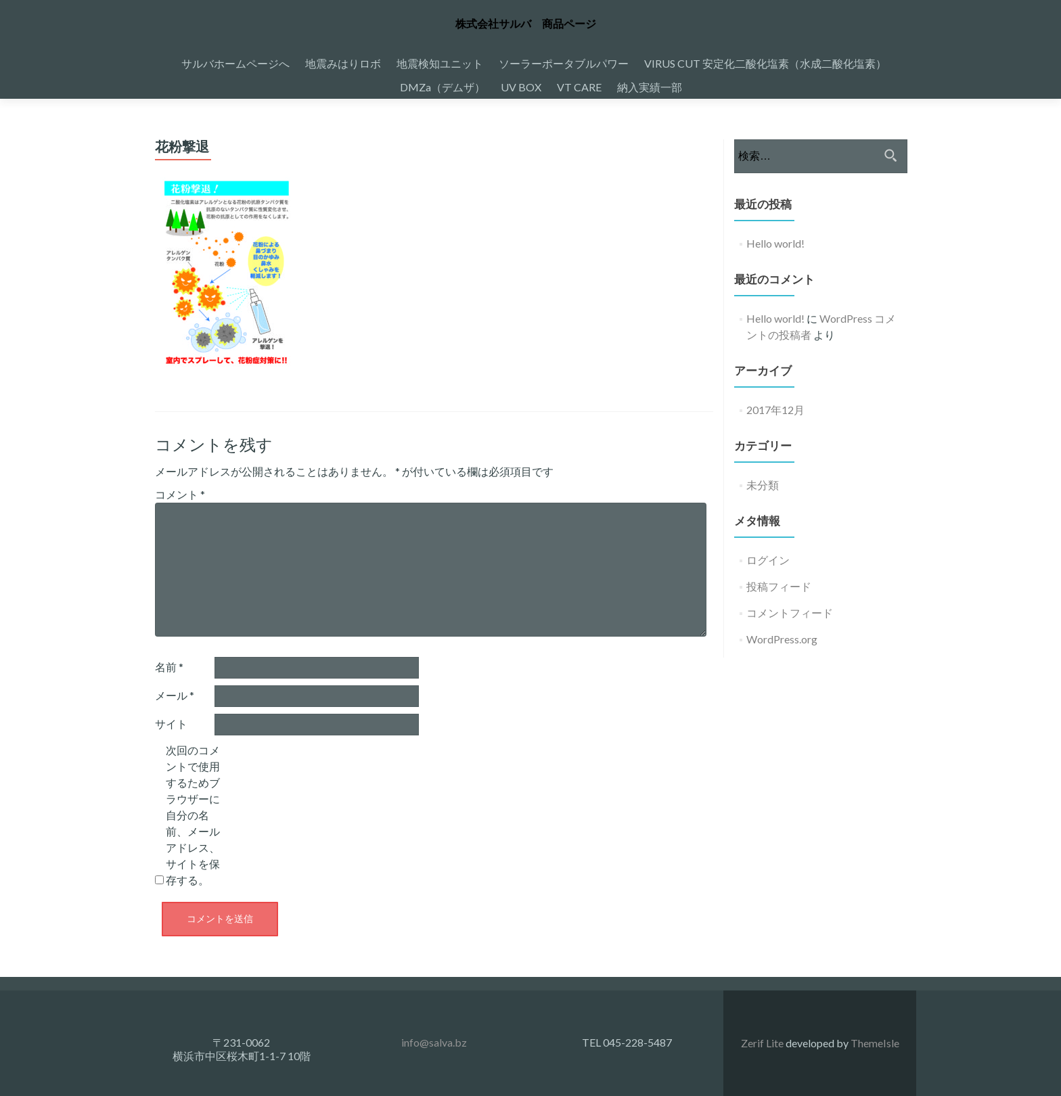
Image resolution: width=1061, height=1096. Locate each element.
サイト (171, 723)
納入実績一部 (649, 87)
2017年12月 (775, 409)
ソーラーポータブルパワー (564, 63)
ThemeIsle (875, 1042)
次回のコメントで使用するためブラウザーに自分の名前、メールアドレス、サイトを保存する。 (193, 815)
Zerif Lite (763, 1042)
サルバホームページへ (235, 63)
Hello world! (775, 243)
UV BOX (521, 87)
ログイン (768, 559)
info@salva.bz (434, 1042)
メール (174, 695)
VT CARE (579, 87)
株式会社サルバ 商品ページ (525, 24)
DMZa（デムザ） (442, 87)
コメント (180, 494)
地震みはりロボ (343, 63)
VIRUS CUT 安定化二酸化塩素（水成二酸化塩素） (765, 63)
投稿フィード (778, 586)
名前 (169, 666)
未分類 (762, 484)
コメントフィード (789, 612)
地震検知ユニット (440, 63)
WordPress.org (781, 639)
